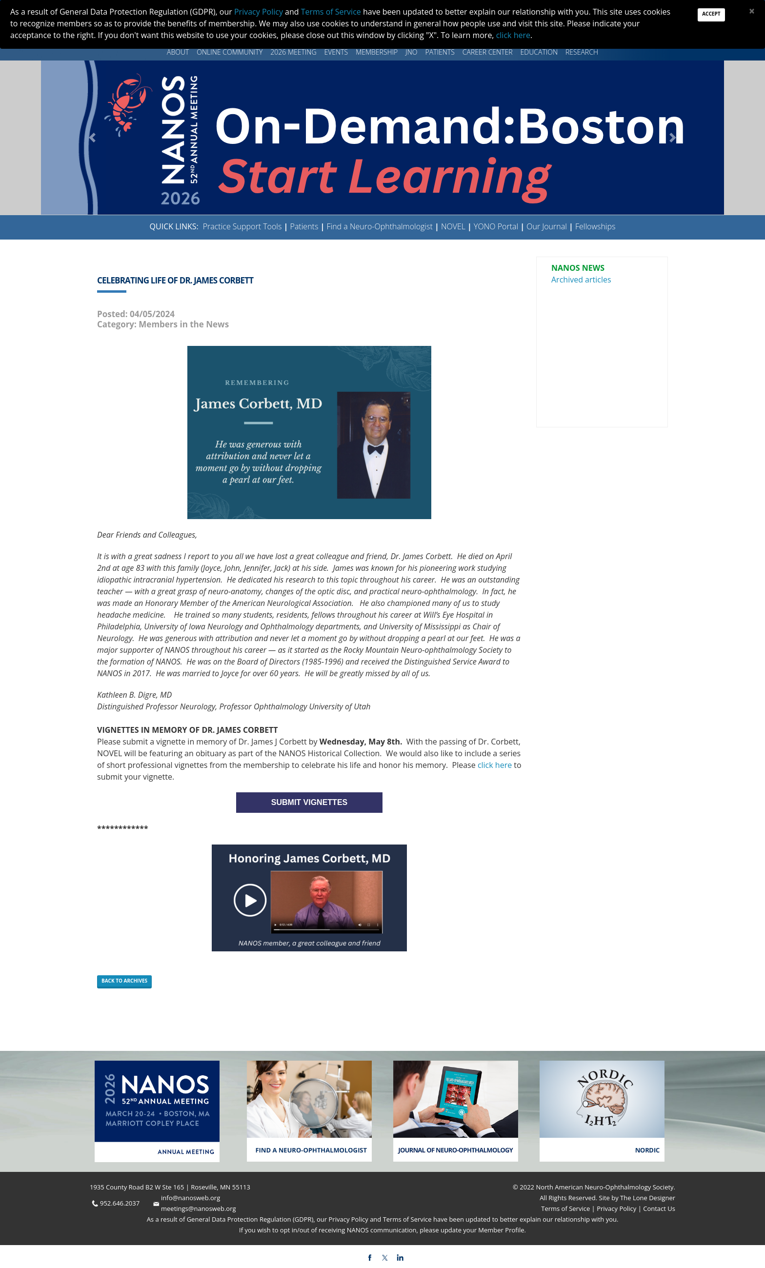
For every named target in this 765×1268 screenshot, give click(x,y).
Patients (440, 52)
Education (539, 52)
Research (581, 52)
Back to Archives (124, 980)
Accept (711, 13)
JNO (411, 52)
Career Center (488, 52)
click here (495, 765)
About (178, 52)
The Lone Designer (647, 1197)
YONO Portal (496, 226)
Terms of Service (566, 1208)
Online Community (229, 52)
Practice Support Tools (242, 226)
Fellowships (595, 226)
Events (336, 52)
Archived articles (581, 279)
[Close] (752, 11)
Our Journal (545, 226)
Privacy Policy (616, 1208)
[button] (92, 137)
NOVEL (453, 226)
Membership (377, 52)
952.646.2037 (120, 1203)
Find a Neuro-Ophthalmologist (380, 226)
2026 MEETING (293, 52)
